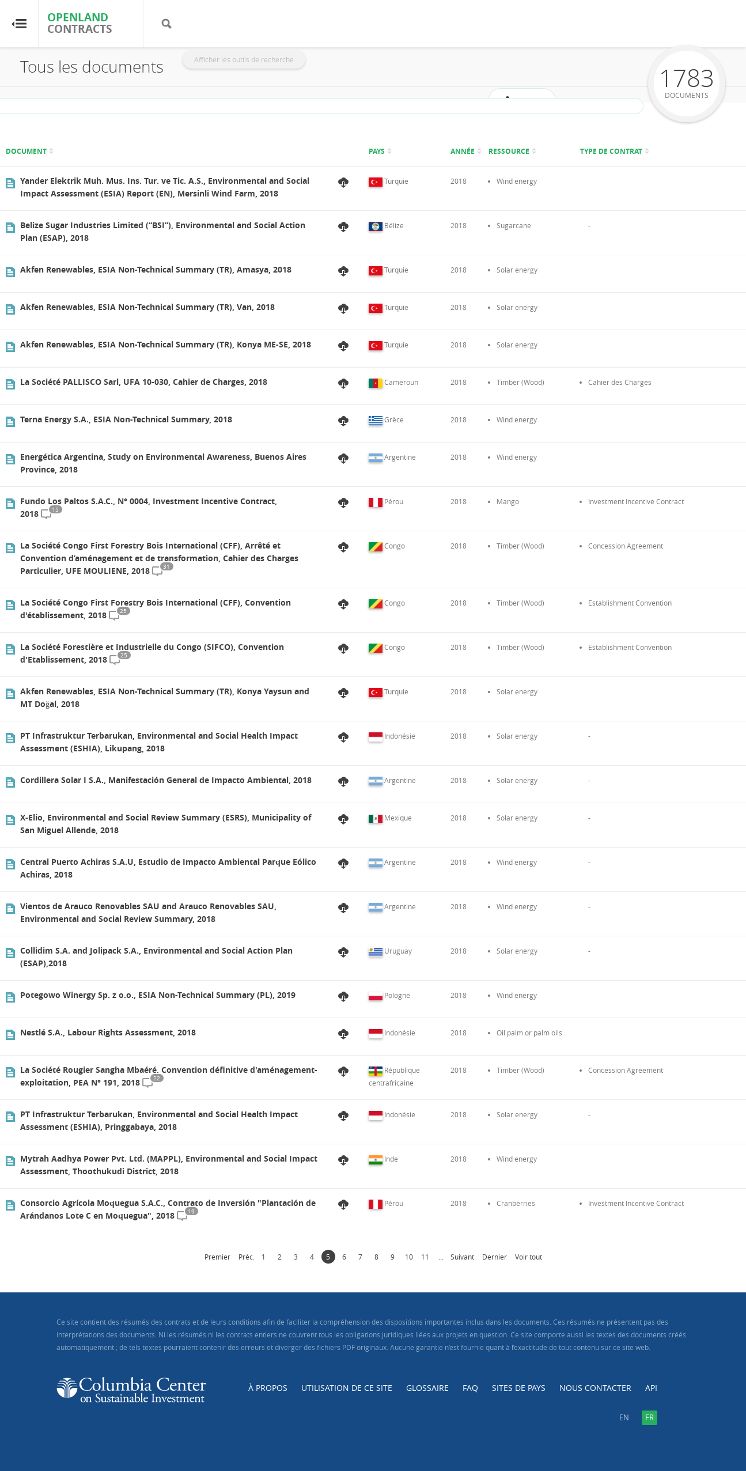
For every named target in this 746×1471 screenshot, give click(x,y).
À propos (267, 1387)
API (651, 1387)
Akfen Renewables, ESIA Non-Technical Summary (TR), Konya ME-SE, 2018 (165, 344)
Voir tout (528, 1256)
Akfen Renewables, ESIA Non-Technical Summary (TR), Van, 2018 (147, 306)
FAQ (470, 1387)
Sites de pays (519, 1387)
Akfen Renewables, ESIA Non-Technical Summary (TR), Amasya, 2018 (155, 269)
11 (425, 1256)
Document (26, 151)
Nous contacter (595, 1387)
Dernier (494, 1256)
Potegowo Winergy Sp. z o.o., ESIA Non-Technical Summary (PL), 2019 (158, 994)
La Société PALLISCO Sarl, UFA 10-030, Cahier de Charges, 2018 (143, 381)
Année (462, 151)
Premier (217, 1256)
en (624, 1417)
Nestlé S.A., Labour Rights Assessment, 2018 (108, 1032)
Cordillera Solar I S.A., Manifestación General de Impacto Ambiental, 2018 (166, 779)
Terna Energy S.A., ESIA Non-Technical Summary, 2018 (126, 419)
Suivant (462, 1256)
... (441, 1256)
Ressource (509, 151)
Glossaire (427, 1387)
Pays (377, 151)
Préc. (246, 1256)
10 (409, 1256)
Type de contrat (611, 151)
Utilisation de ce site (346, 1387)
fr (649, 1417)
